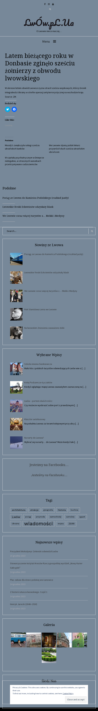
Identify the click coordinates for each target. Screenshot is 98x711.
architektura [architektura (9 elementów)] (18, 510)
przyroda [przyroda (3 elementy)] (40, 517)
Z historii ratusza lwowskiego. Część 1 (28, 592)
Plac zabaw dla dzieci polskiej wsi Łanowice (31, 579)
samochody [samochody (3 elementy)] (55, 517)
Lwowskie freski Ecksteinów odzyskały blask (27, 207)
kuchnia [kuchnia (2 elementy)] (74, 510)
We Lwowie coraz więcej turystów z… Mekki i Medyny (33, 216)
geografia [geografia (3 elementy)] (48, 510)
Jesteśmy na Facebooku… (49, 465)
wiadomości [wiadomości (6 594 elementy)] (38, 523)
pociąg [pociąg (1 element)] (28, 517)
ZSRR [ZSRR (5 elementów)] (71, 523)
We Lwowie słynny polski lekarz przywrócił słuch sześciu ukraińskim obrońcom (67, 148)
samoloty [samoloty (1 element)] (70, 517)
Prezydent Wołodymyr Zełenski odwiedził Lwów (34, 551)
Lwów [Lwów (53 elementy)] (16, 517)
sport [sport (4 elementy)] (82, 517)
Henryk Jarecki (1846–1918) (23, 604)
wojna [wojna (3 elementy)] (61, 523)
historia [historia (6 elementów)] (62, 510)
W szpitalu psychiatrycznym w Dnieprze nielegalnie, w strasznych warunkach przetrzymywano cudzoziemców (24, 161)
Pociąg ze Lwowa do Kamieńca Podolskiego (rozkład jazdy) (35, 198)
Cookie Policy (68, 693)
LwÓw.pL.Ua (49, 22)
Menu (46, 41)
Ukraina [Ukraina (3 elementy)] (15, 523)
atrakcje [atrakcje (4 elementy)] (34, 510)
